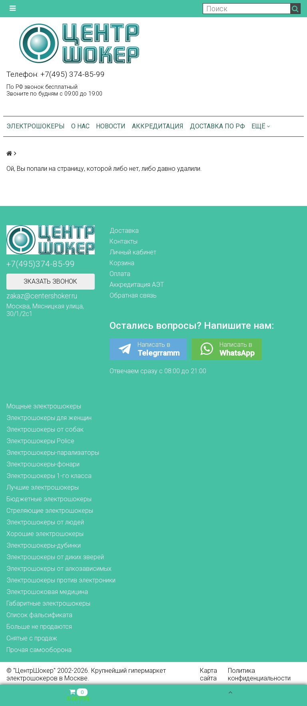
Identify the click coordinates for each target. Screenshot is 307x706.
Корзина (122, 263)
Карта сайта (208, 674)
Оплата (120, 274)
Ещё (260, 126)
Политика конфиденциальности (259, 674)
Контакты (124, 241)
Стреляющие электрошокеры (49, 510)
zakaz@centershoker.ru (41, 296)
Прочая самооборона (39, 650)
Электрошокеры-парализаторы (52, 452)
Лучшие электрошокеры (42, 487)
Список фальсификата (39, 615)
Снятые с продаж (31, 638)
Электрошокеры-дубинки (43, 545)
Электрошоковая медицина (47, 592)
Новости (111, 126)
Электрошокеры (35, 126)
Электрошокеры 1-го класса (49, 476)
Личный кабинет (133, 252)
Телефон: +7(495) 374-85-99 (55, 74)
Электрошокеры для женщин (49, 418)
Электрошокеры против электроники (61, 580)
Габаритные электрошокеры (48, 603)
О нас (80, 126)
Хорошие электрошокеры (45, 534)
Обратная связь (133, 295)
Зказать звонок (50, 281)
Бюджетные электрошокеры (49, 499)
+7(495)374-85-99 (40, 264)
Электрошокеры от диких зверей (55, 557)
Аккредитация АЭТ (137, 284)
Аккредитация (157, 126)
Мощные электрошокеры (43, 406)
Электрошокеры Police (40, 441)
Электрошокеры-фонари (43, 464)
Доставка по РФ (217, 126)
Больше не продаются (39, 626)
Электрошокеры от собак (45, 429)
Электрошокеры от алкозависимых (59, 568)
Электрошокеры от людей (45, 522)
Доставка (124, 230)
